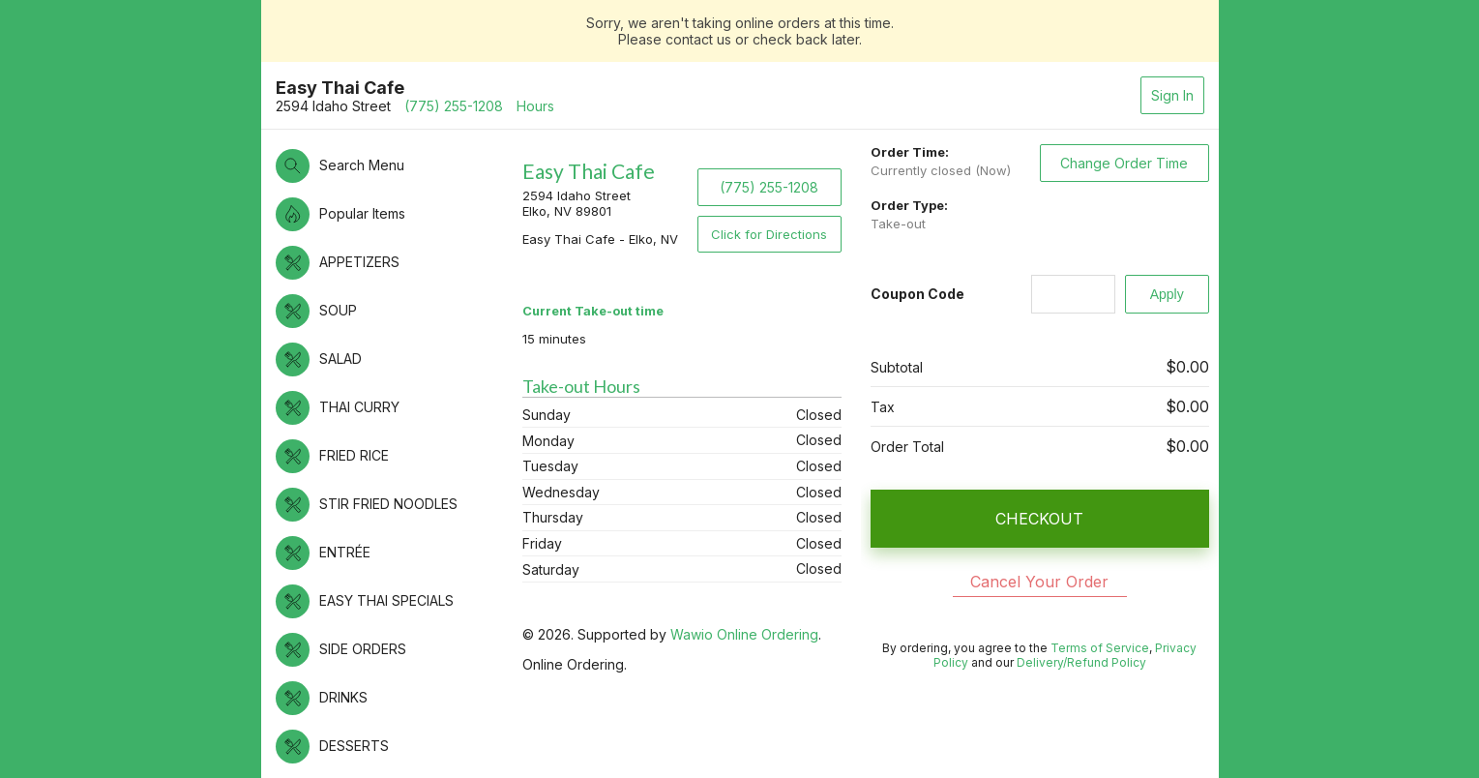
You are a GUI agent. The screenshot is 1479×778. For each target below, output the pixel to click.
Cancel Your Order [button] (1039, 581)
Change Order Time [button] (1124, 163)
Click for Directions (769, 234)
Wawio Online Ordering (744, 634)
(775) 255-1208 (453, 106)
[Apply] (1167, 294)
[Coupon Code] (1073, 294)
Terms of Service (1099, 648)
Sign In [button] (1172, 95)
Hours (535, 106)
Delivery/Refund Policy (1081, 662)
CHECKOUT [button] (1039, 518)
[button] (389, 166)
